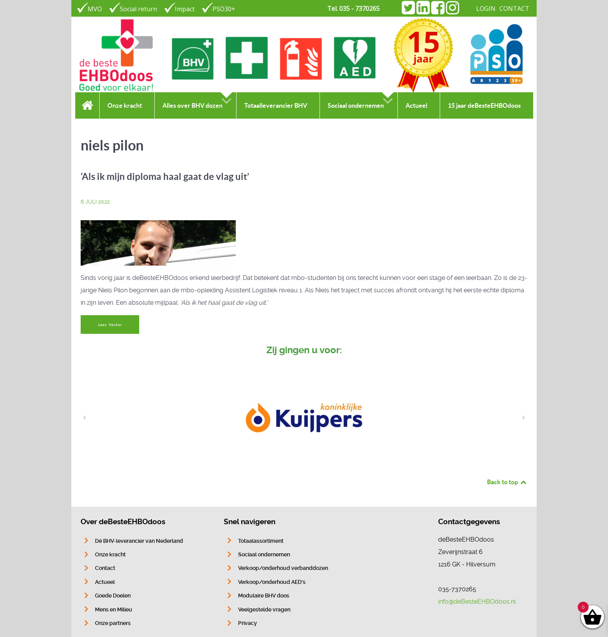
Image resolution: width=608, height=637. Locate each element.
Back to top (507, 481)
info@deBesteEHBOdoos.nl (477, 601)
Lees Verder (110, 325)
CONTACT (514, 8)
